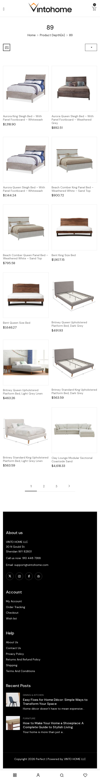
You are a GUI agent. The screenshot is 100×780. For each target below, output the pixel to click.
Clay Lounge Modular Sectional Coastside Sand (72, 459)
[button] (94, 9)
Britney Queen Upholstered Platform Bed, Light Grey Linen (23, 392)
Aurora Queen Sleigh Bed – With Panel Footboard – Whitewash (24, 189)
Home (31, 35)
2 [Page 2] (44, 486)
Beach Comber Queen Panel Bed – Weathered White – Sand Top (25, 257)
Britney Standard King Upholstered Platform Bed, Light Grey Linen (25, 459)
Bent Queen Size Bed (16, 323)
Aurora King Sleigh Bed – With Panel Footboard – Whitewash (23, 118)
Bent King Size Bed (64, 255)
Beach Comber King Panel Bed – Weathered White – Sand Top (72, 189)
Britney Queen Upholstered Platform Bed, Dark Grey (69, 324)
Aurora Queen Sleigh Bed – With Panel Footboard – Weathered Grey (73, 120)
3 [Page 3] (56, 486)
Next (69, 486)
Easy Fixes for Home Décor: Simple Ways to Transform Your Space (55, 702)
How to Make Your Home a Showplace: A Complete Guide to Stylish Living (53, 725)
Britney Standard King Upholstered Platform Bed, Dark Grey (74, 391)
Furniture (29, 718)
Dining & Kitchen (33, 695)
